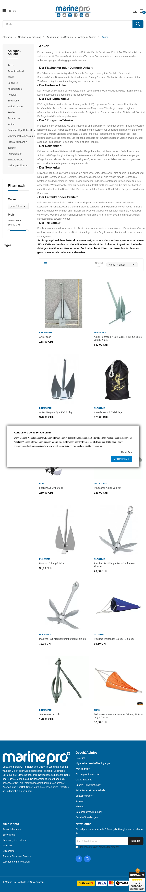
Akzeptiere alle (121, 459)
